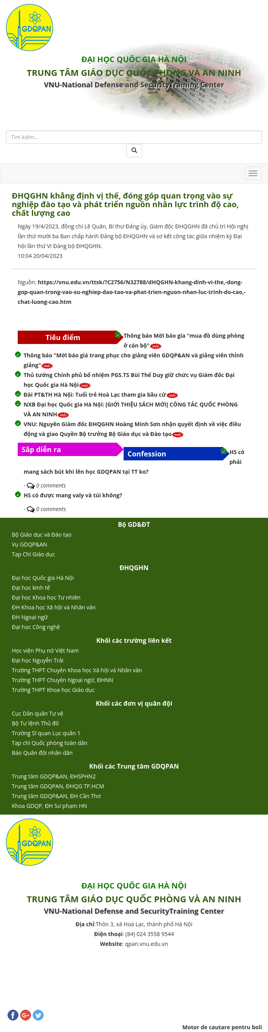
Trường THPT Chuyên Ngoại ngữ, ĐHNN (62, 680)
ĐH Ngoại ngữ (30, 617)
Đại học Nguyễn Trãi (37, 660)
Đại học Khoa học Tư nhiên (46, 597)
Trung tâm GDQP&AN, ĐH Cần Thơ (56, 796)
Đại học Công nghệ (36, 627)
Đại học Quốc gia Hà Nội (43, 577)
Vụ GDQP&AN (29, 544)
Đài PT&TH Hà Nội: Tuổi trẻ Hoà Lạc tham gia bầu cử (95, 394)
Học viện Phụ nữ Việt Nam (45, 650)
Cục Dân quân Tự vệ (37, 713)
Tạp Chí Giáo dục (33, 554)
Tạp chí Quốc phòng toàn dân (49, 743)
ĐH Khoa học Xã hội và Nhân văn (54, 607)
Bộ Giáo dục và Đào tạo (42, 534)
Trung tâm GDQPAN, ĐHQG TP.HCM (58, 786)
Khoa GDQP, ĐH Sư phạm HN (49, 805)
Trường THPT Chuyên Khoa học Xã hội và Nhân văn (77, 670)
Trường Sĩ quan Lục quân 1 (46, 733)
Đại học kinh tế (31, 587)
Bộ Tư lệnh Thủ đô (35, 723)
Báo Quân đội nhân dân (42, 752)
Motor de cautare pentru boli (222, 1027)
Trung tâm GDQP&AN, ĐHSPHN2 (54, 776)
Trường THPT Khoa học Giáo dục (53, 690)
